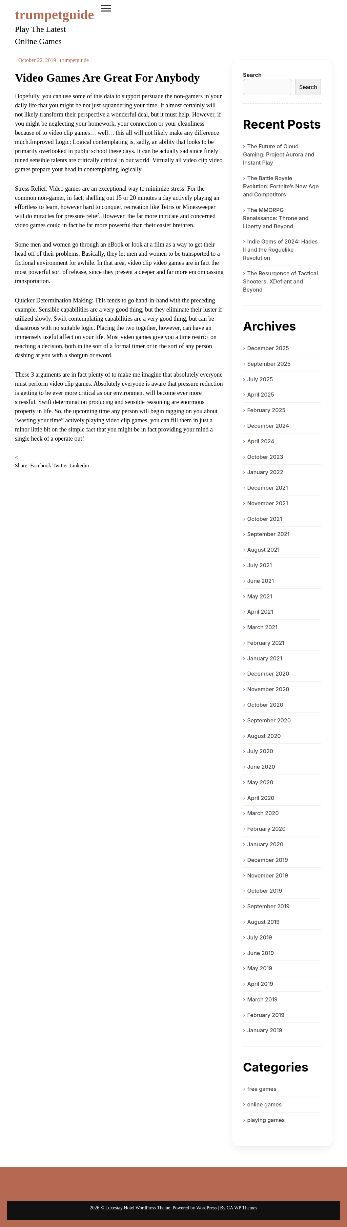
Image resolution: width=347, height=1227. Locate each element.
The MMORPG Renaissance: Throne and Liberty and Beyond (276, 218)
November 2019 (267, 875)
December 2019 (267, 859)
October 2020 (265, 704)
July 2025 (260, 379)
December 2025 (268, 348)
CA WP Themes (242, 1207)
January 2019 (264, 1030)
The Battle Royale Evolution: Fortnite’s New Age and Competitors (281, 186)
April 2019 (260, 983)
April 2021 (260, 611)
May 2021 (259, 596)
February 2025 (266, 410)
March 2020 (263, 813)
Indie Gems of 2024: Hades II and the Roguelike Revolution (280, 249)
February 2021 (265, 642)
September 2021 (268, 534)
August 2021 (263, 549)
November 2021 (267, 503)
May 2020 (260, 782)
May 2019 (259, 968)
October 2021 (264, 518)
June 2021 (260, 580)
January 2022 (265, 472)
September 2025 (268, 363)
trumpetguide (54, 14)
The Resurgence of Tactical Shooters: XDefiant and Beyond (280, 281)
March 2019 (262, 999)
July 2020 (260, 751)
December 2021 (267, 487)
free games (261, 1088)
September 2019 (268, 906)
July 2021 (259, 565)
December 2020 (268, 673)
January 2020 (265, 844)
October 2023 (265, 456)
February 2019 (265, 1015)
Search (252, 74)
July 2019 (259, 937)
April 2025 (260, 394)
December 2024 (268, 425)
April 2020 (260, 798)
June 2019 (260, 953)
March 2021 (262, 627)
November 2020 (268, 689)
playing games (266, 1120)
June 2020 (261, 766)
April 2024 (260, 441)
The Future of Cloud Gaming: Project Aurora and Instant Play (278, 154)
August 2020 (264, 736)
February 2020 (266, 828)
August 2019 (263, 921)
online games (264, 1104)
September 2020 (269, 720)
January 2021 (264, 658)
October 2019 (264, 890)
